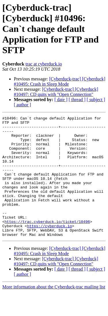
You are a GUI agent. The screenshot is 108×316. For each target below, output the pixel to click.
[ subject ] (96, 99)
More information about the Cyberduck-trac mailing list (53, 311)
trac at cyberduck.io (43, 63)
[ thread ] (77, 99)
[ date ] (60, 99)
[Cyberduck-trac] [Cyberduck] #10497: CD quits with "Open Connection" (56, 92)
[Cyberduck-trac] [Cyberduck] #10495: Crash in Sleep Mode (59, 81)
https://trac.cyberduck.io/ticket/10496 (47, 243)
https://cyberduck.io (49, 248)
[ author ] (22, 104)
